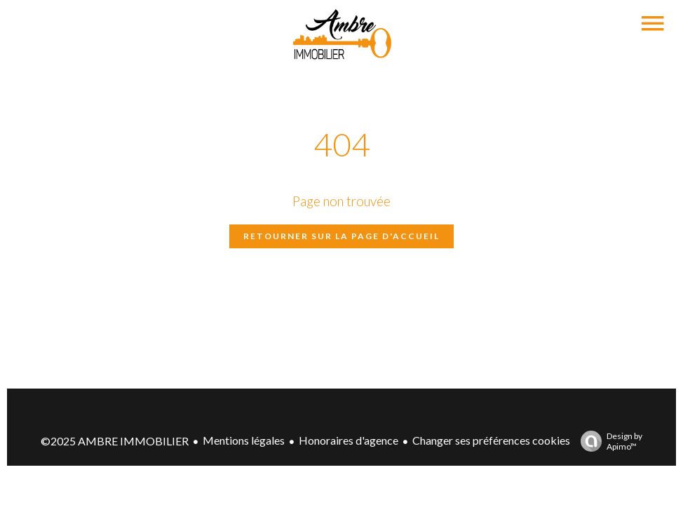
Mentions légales (244, 440)
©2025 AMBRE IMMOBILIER (115, 440)
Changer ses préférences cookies (491, 440)
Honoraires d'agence (348, 440)
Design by (608, 441)
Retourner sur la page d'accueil (341, 236)
